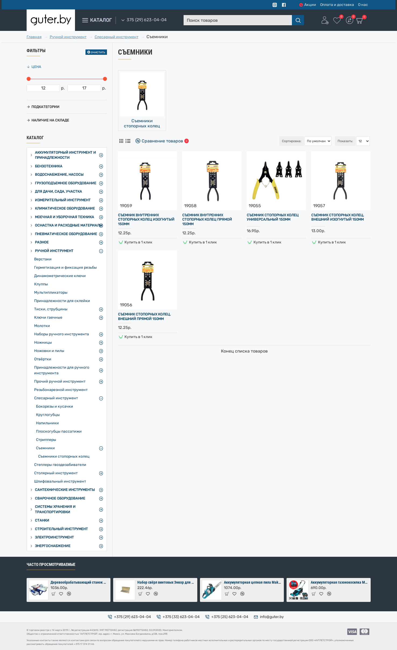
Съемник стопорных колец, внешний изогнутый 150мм (337, 217)
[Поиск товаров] (298, 20)
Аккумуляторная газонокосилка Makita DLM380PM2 (340, 582)
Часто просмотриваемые (51, 564)
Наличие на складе (50, 120)
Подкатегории (45, 107)
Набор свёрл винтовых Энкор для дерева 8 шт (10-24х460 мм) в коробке (166, 582)
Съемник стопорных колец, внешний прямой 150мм (144, 316)
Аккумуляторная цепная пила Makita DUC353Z (253, 582)
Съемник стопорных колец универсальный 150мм (273, 217)
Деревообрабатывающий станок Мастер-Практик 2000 (80, 582)
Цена (36, 67)
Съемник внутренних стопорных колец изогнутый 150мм (146, 219)
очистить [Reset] (98, 52)
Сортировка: (263, 141)
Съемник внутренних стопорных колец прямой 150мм (207, 219)
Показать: (345, 141)
